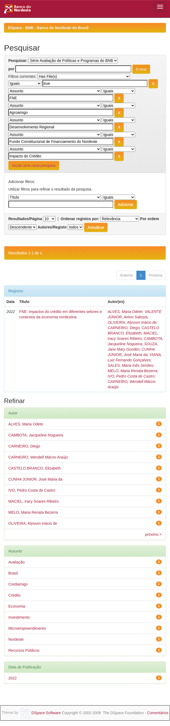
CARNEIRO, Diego (123, 328)
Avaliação (16, 562)
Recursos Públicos (24, 650)
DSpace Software (46, 713)
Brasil (13, 573)
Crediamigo (18, 584)
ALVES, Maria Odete (125, 311)
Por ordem (149, 219)
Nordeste (16, 639)
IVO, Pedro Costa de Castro (131, 376)
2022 (12, 678)
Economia (16, 606)
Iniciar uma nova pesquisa (34, 165)
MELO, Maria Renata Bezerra (132, 371)
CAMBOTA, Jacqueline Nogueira (35, 435)
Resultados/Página (25, 219)
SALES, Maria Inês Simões (130, 365)
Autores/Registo (52, 227)
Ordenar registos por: (80, 219)
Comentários (157, 713)
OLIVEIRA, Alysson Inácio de (132, 322)
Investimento (19, 617)
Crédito (14, 595)
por (11, 69)
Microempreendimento (27, 628)
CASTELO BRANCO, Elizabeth (34, 468)
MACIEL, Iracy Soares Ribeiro (33, 501)
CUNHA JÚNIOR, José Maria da (35, 479)
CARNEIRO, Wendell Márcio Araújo (38, 457)
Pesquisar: (18, 60)
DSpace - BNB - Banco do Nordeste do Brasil (48, 28)
